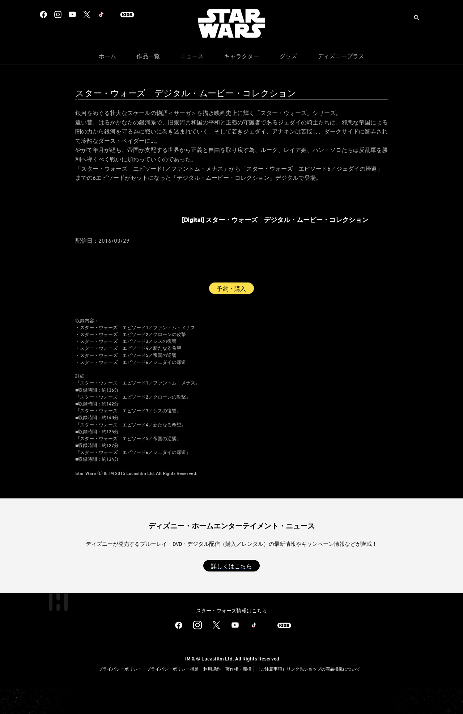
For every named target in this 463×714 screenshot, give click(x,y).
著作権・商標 (238, 694)
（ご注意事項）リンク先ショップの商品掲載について (308, 694)
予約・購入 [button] (231, 314)
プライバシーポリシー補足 (172, 694)
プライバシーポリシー (120, 694)
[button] (231, 592)
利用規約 (212, 694)
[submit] (416, 17)
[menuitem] (108, 58)
